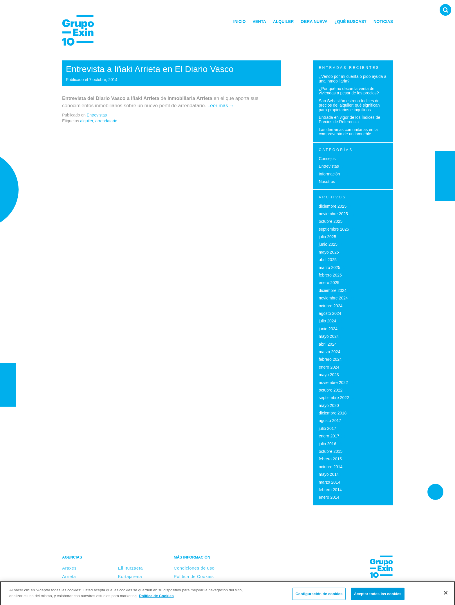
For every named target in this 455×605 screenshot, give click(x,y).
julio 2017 (327, 428)
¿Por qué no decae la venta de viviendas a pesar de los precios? (349, 90)
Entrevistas (97, 115)
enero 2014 (329, 497)
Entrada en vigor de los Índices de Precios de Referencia (349, 119)
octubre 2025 (330, 221)
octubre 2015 (330, 451)
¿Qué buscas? (350, 21)
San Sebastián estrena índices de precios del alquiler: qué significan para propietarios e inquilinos (349, 105)
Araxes (69, 567)
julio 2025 (327, 236)
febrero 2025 (330, 275)
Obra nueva (314, 21)
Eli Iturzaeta (130, 567)
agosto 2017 (330, 420)
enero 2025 (329, 282)
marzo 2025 (329, 267)
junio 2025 (328, 244)
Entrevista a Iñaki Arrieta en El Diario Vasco (150, 69)
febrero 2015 (330, 459)
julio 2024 (327, 321)
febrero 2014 (330, 489)
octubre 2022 (330, 390)
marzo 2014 (329, 482)
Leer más (220, 105)
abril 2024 (328, 344)
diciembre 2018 (332, 413)
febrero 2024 (330, 359)
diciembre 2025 (332, 206)
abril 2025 (328, 259)
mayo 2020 (329, 405)
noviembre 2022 (333, 382)
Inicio (239, 21)
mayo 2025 (329, 252)
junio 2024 (328, 328)
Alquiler (283, 21)
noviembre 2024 (333, 298)
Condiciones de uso (194, 567)
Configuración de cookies (318, 595)
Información (329, 174)
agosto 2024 (330, 313)
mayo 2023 (329, 374)
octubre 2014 (330, 466)
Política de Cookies (194, 576)
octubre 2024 (330, 306)
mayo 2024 (329, 336)
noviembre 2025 (333, 213)
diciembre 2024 (332, 290)
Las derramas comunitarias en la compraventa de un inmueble (348, 131)
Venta (259, 21)
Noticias (383, 21)
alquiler (86, 121)
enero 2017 (329, 436)
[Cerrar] (445, 594)
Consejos (327, 158)
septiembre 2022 (334, 397)
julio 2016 (327, 443)
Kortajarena (130, 576)
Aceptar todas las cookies (378, 595)
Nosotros (327, 181)
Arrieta (69, 576)
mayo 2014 (329, 474)
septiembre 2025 (334, 229)
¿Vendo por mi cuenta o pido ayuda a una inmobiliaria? (352, 78)
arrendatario (106, 121)
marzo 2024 (329, 351)
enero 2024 (329, 367)
